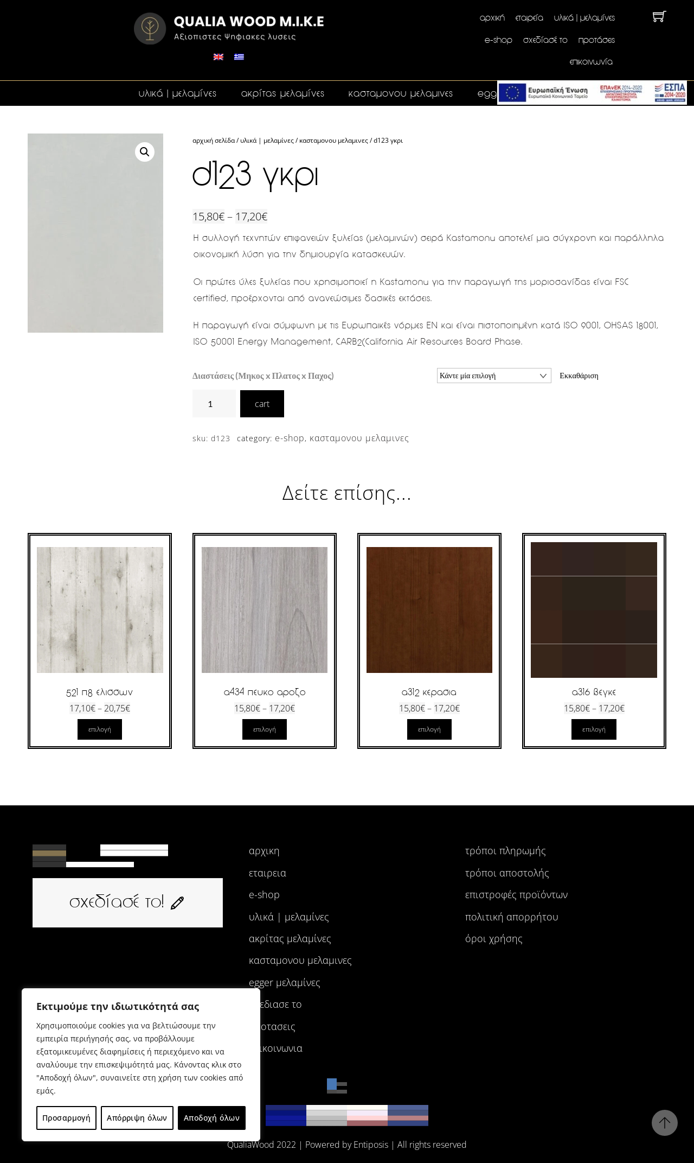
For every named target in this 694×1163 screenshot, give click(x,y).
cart (262, 404)
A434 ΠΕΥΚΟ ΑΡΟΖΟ (265, 692)
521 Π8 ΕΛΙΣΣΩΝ (99, 692)
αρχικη (264, 850)
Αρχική (492, 17)
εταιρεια (267, 873)
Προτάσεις (597, 40)
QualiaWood (250, 1145)
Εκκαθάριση (579, 375)
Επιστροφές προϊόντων (516, 894)
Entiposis (371, 1145)
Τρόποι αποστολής (507, 873)
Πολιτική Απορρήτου (511, 917)
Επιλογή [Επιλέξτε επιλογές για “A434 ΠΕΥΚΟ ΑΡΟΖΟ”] (264, 729)
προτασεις (272, 1026)
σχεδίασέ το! (127, 901)
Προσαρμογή (66, 1118)
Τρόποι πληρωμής (505, 850)
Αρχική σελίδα (213, 140)
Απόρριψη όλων (137, 1118)
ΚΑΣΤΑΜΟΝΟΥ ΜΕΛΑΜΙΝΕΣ (401, 93)
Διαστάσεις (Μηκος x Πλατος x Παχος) (263, 375)
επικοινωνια (276, 1048)
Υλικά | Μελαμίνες (584, 17)
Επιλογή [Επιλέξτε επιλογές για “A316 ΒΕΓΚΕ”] (593, 729)
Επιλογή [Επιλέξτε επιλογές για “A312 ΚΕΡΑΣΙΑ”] (429, 729)
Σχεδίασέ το (545, 40)
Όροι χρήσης (494, 938)
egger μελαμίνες (284, 982)
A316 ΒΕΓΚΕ (594, 692)
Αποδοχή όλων (212, 1118)
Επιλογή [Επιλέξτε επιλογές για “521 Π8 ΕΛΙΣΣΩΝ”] (99, 729)
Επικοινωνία (591, 61)
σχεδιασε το (275, 1004)
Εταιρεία (529, 17)
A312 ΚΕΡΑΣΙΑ (429, 692)
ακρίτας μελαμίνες (283, 93)
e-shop (498, 40)
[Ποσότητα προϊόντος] (214, 403)
